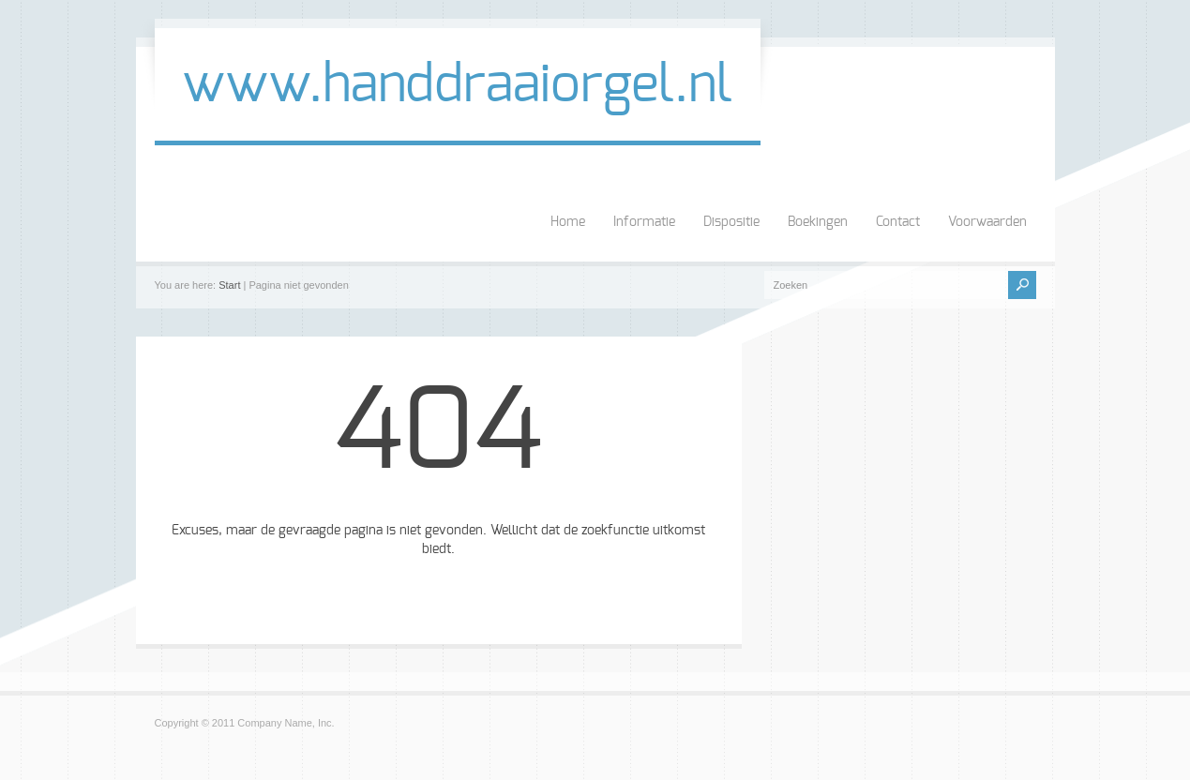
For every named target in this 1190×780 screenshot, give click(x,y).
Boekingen (818, 222)
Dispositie (731, 222)
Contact (898, 222)
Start (229, 285)
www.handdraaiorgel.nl (457, 85)
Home (567, 222)
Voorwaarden (987, 222)
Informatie (644, 222)
